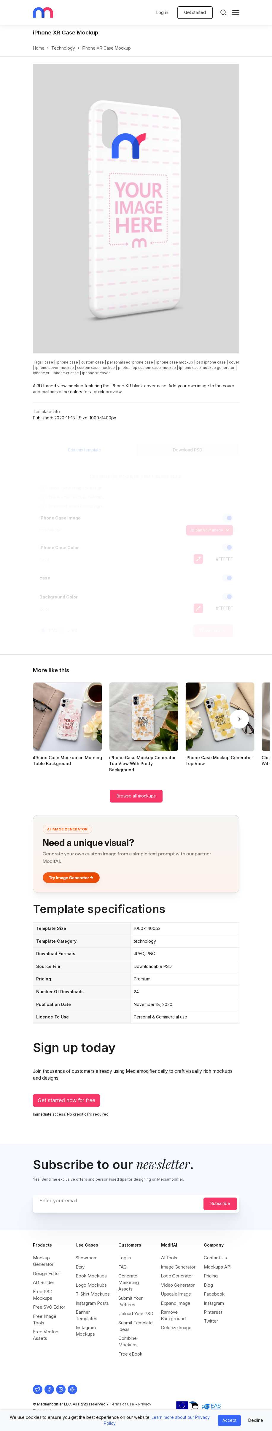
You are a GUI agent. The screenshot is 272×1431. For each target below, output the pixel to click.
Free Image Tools (44, 1319)
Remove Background (173, 1315)
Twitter (211, 1321)
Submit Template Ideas (135, 1326)
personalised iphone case (130, 362)
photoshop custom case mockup (147, 367)
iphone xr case (66, 373)
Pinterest (213, 1312)
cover (234, 362)
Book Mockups (91, 1276)
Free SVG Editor (49, 1307)
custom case (92, 362)
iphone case (67, 362)
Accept (229, 1420)
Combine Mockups (128, 1341)
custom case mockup (96, 367)
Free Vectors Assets (46, 1335)
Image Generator (178, 1267)
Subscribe (220, 1203)
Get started (195, 12)
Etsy (80, 1267)
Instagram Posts (92, 1303)
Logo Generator (177, 1276)
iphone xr (41, 373)
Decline (255, 1420)
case (48, 362)
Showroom (87, 1258)
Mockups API (217, 1267)
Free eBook (130, 1354)
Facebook (214, 1294)
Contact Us (215, 1258)
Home (38, 47)
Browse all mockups (136, 795)
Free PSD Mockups (43, 1295)
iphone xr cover (96, 373)
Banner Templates (86, 1315)
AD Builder (43, 1282)
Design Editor (46, 1273)
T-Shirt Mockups (93, 1294)
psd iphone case (211, 362)
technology (63, 47)
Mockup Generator (43, 1261)
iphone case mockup (174, 362)
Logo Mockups (91, 1285)
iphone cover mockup (54, 367)
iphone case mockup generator (207, 367)
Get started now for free (66, 1100)
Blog (208, 1285)
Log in (162, 12)
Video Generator (178, 1285)
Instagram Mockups (86, 1331)
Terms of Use (122, 1404)
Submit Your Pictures (130, 1301)
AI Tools (169, 1258)
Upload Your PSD (135, 1313)
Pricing (211, 1276)
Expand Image (175, 1303)
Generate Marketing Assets (128, 1282)
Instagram (214, 1303)
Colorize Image (176, 1327)
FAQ (122, 1267)
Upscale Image (176, 1294)
